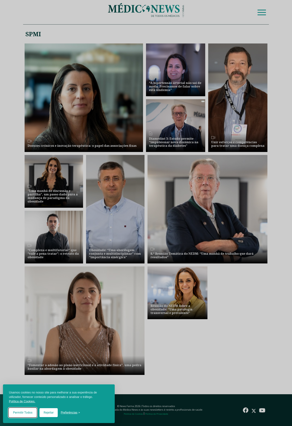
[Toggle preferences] (70, 412)
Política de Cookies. (22, 401)
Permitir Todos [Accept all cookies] (22, 412)
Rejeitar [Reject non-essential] (49, 412)
